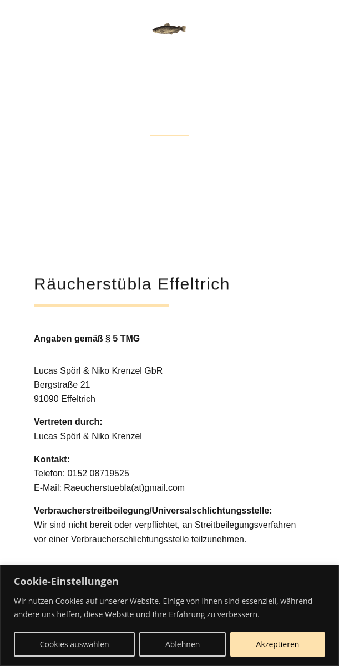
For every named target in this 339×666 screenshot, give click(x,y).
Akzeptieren (278, 644)
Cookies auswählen (74, 644)
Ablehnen (182, 644)
